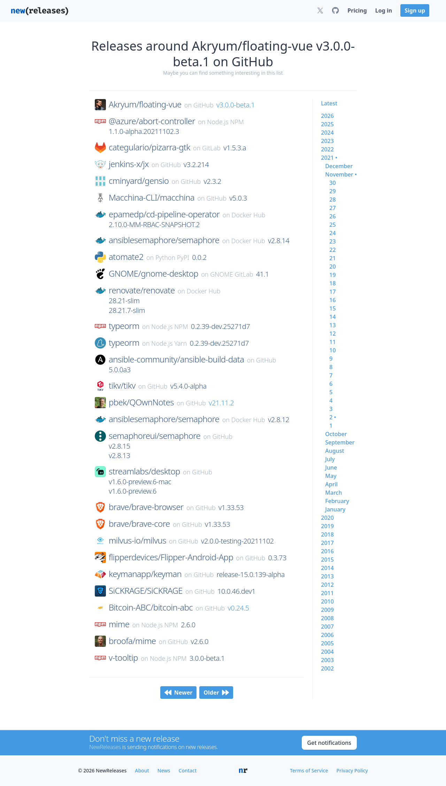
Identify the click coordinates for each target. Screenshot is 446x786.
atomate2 (126, 257)
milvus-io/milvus (137, 540)
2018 (327, 534)
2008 (327, 618)
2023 (327, 141)
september (339, 442)
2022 (327, 149)
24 (332, 233)
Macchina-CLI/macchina (151, 197)
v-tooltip (123, 657)
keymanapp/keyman (145, 574)
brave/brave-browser (146, 507)
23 (332, 241)
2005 (327, 643)
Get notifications (329, 743)
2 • (332, 417)
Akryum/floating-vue (145, 104)
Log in (383, 10)
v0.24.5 (238, 608)
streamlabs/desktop (144, 471)
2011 (327, 593)
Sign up (415, 10)
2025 (327, 124)
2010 (327, 601)
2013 (327, 576)
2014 (327, 568)
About (142, 770)
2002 (327, 668)
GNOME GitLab (231, 274)
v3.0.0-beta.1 (235, 105)
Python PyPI (172, 257)
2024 (327, 132)
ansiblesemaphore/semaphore (164, 240)
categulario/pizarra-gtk (149, 147)
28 (332, 199)
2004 (327, 652)
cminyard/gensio (139, 180)
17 (332, 291)
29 (332, 191)
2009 (327, 610)
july (329, 459)
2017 (327, 543)
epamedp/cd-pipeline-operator (164, 214)
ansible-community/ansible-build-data (176, 359)
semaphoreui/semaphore (154, 436)
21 (332, 258)
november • (341, 174)
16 (332, 300)
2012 (327, 585)
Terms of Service (309, 770)
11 (332, 342)
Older (216, 692)
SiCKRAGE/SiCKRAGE (146, 590)
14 (332, 317)
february (337, 501)
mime (119, 624)
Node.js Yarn (169, 343)
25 (332, 225)
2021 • (329, 158)
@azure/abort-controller (152, 121)
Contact (188, 770)
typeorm (124, 326)
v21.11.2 (221, 402)
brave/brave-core (139, 523)
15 (332, 308)
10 (332, 350)
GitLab (211, 148)
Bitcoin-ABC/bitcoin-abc (151, 607)
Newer (178, 692)
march (333, 492)
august (334, 451)
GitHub (203, 105)
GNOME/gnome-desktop (153, 273)
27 (332, 208)
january (335, 509)
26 (332, 216)
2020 (327, 518)
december (339, 166)
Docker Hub (249, 215)
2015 (327, 559)
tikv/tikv (122, 385)
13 (332, 325)
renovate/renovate (142, 290)
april (331, 484)
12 (332, 333)
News (163, 770)
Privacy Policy (352, 770)
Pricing (357, 10)
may (330, 476)
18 (332, 283)
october (336, 434)
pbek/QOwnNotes (141, 402)
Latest (329, 103)
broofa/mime (132, 641)
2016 (327, 551)
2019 (327, 526)
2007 (327, 626)
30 (332, 183)
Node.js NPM (225, 122)
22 (332, 250)
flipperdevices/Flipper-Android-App (171, 557)
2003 (327, 660)
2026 (327, 116)
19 (332, 275)
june (331, 467)
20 (332, 266)
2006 (327, 635)
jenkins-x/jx (129, 164)
